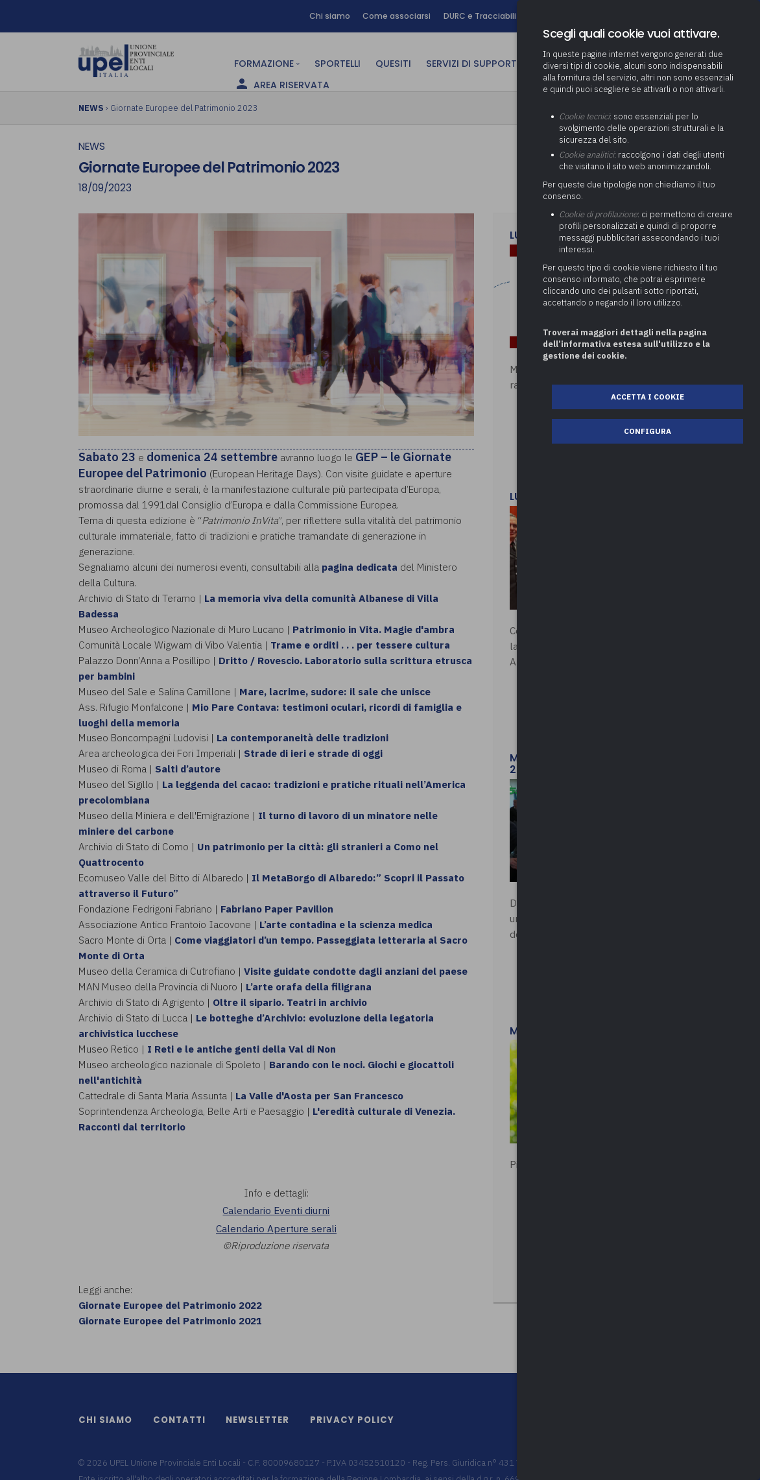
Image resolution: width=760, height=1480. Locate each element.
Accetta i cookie (647, 396)
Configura (647, 431)
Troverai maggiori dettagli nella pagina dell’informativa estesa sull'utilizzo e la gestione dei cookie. (626, 344)
